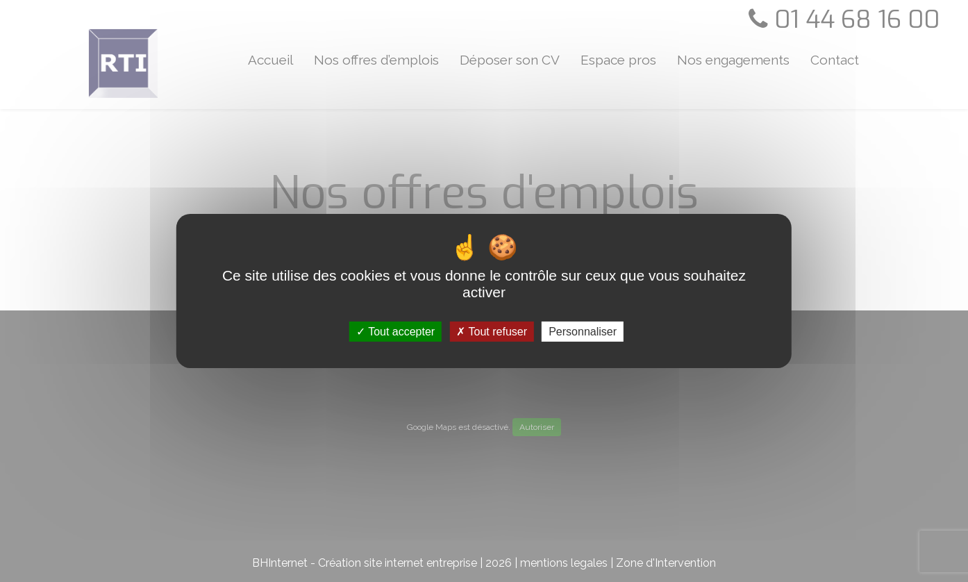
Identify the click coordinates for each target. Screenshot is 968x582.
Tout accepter (395, 332)
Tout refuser (491, 332)
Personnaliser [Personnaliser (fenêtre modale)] (583, 332)
